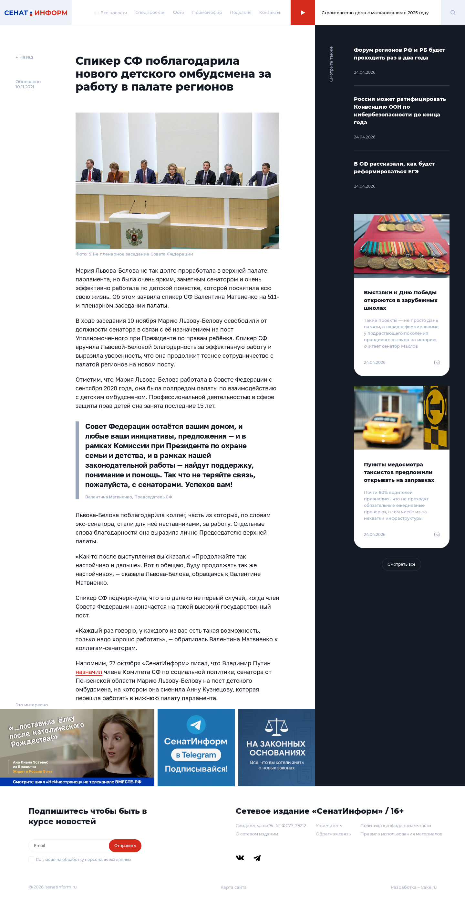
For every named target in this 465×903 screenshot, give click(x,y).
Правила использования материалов (401, 833)
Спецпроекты (150, 12)
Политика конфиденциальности (395, 825)
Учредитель (329, 825)
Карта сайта (234, 887)
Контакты (269, 12)
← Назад (24, 57)
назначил (89, 671)
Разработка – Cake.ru (414, 887)
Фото (178, 12)
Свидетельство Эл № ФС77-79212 (271, 825)
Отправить (125, 845)
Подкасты (240, 12)
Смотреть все (402, 564)
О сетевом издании (257, 833)
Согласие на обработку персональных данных (83, 859)
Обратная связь (333, 833)
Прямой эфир (207, 12)
